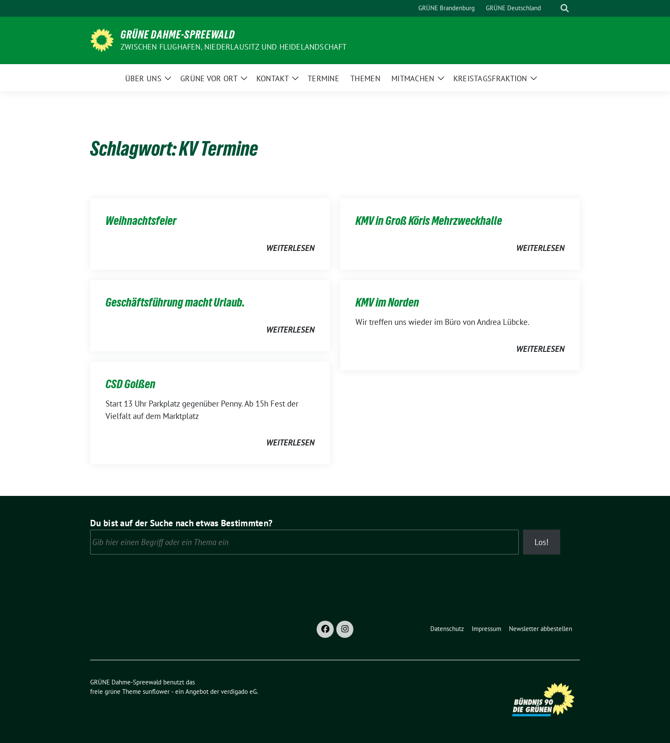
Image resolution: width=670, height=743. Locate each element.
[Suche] (552, 8)
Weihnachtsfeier (141, 220)
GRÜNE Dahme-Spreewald (177, 34)
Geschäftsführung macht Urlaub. (175, 302)
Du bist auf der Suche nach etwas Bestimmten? (181, 523)
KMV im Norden (387, 302)
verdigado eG (239, 691)
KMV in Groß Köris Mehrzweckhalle (429, 220)
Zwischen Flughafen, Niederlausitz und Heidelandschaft (233, 47)
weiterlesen (290, 248)
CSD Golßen (131, 384)
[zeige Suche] (564, 8)
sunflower (156, 691)
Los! (542, 542)
